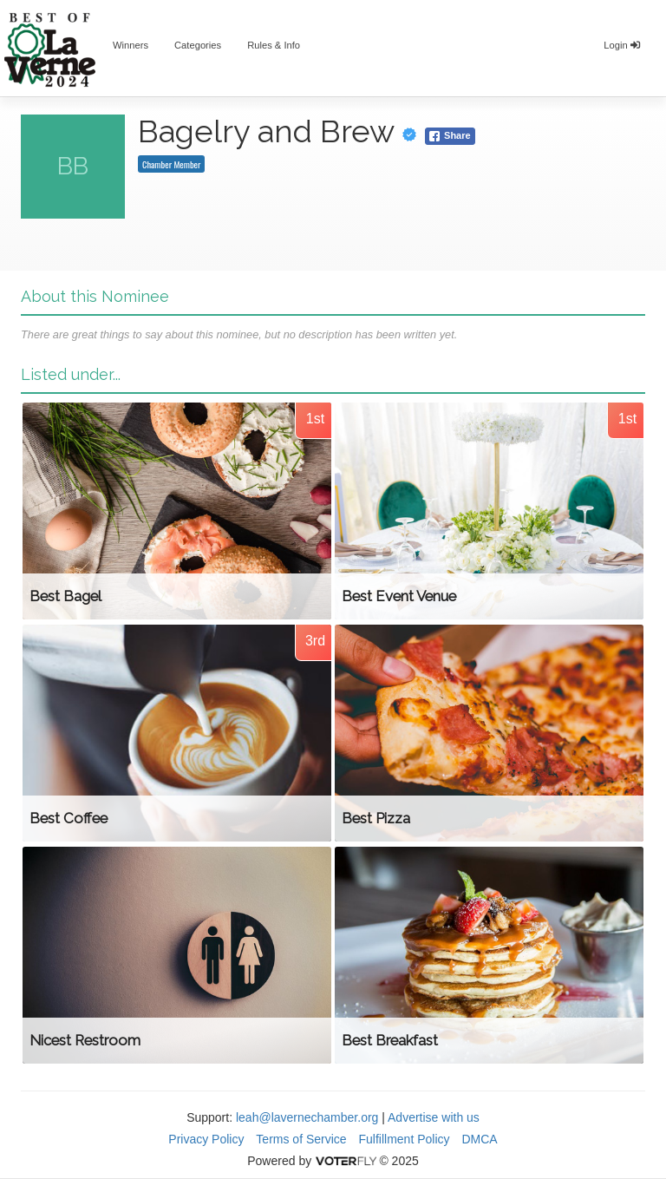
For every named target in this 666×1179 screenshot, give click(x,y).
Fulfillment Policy (404, 1139)
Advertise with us (434, 1117)
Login (622, 45)
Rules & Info (273, 45)
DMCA (479, 1139)
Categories (197, 45)
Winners (130, 45)
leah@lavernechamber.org (307, 1117)
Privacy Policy (206, 1139)
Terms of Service (301, 1139)
